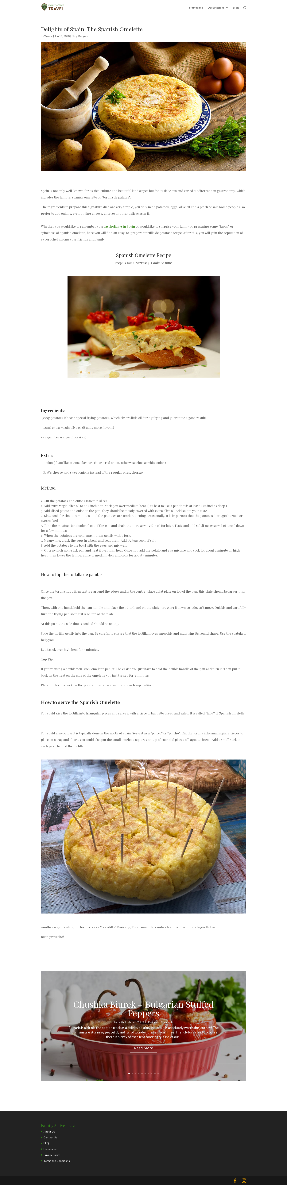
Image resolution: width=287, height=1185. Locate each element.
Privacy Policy (52, 1154)
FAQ (46, 1143)
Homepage (196, 7)
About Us (49, 1131)
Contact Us (50, 1137)
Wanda (48, 36)
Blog (236, 7)
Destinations (216, 7)
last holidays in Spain (119, 226)
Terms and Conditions (57, 1160)
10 (158, 1073)
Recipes (83, 36)
